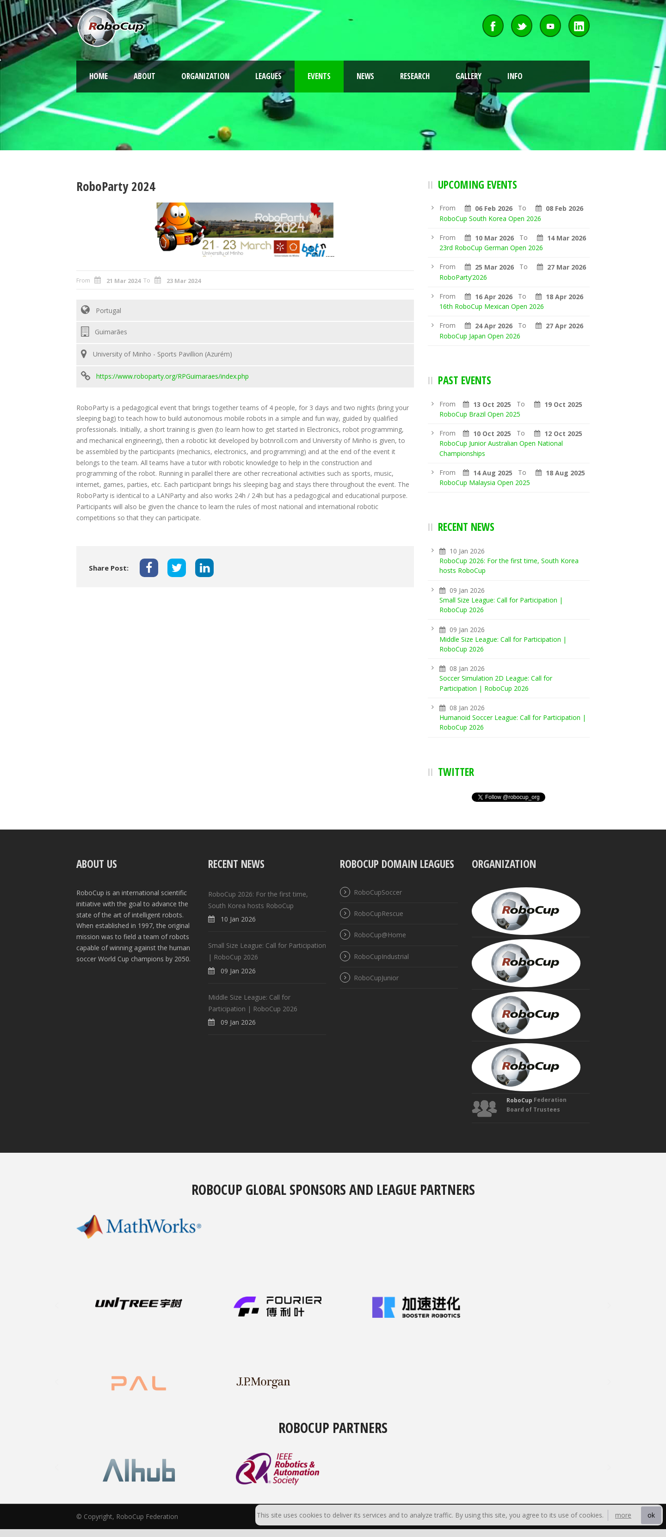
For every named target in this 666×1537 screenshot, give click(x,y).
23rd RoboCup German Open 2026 (491, 247)
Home (98, 76)
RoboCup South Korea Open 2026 (490, 218)
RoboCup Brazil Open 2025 (479, 414)
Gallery (468, 76)
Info (515, 76)
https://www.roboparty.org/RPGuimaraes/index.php (172, 376)
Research (415, 76)
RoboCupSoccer (378, 892)
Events (319, 76)
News (365, 76)
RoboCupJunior (376, 977)
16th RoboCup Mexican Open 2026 (491, 306)
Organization (205, 76)
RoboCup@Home (380, 935)
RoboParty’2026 (463, 277)
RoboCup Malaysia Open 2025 (484, 482)
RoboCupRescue (378, 913)
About (144, 76)
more (623, 1515)
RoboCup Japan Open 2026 (479, 336)
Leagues (268, 76)
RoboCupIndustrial (381, 956)
